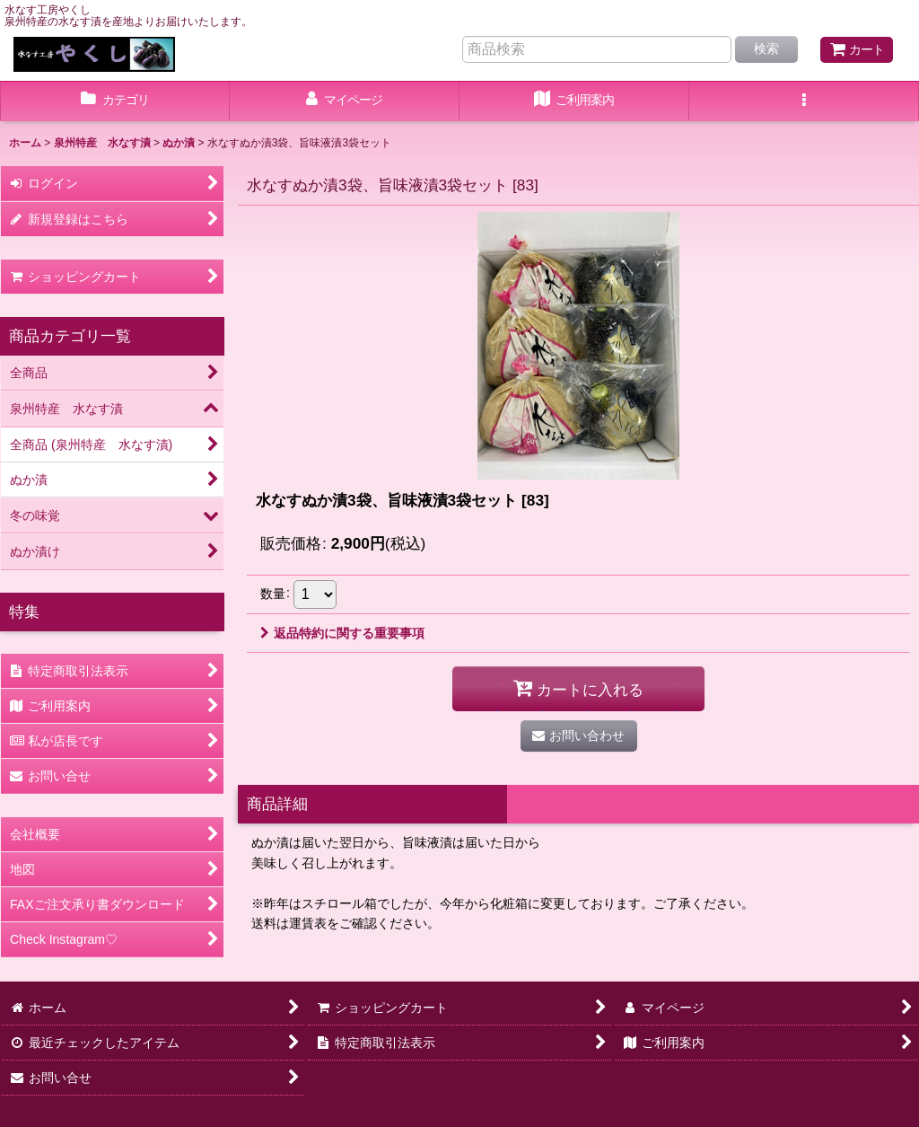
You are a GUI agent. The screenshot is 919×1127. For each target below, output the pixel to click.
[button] (804, 101)
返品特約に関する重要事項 (342, 633)
